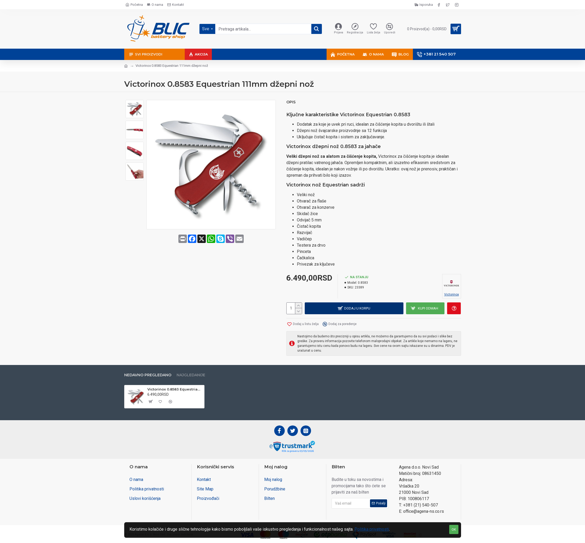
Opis (291, 102)
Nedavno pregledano (147, 375)
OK (454, 529)
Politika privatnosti (371, 529)
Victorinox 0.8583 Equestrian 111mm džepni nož (174, 389)
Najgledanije (191, 375)
